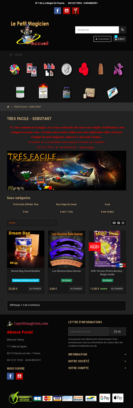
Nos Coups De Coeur (66, 204)
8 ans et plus (107, 211)
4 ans (107, 204)
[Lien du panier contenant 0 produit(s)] (119, 39)
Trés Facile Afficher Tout (25, 204)
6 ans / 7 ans (66, 211)
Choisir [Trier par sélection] (12, 223)
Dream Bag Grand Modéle (25, 271)
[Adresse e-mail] (88, 331)
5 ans (25, 211)
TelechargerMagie (75, 10)
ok (117, 331)
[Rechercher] (100, 29)
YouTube (66, 10)
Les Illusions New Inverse (66, 271)
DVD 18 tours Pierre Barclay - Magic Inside (107, 273)
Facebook (57, 10)
